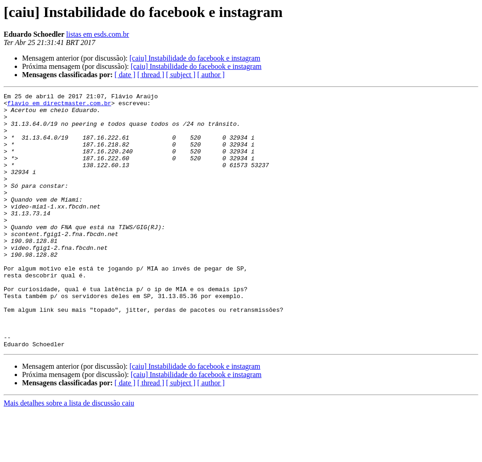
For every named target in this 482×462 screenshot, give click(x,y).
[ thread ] (150, 75)
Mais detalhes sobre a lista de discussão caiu (69, 454)
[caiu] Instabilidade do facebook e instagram (195, 58)
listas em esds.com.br (97, 34)
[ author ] (211, 75)
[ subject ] (180, 75)
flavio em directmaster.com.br (59, 105)
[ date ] (124, 75)
